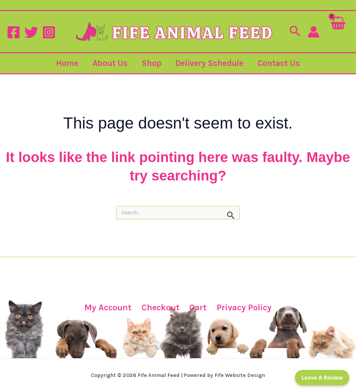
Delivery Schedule (212, 63)
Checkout (158, 307)
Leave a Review (322, 377)
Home (62, 63)
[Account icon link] (314, 32)
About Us (107, 63)
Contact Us (284, 63)
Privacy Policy (247, 307)
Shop (152, 63)
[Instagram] (49, 32)
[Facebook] (13, 32)
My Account (103, 307)
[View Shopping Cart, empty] (337, 31)
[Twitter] (31, 32)
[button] (295, 32)
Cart (197, 307)
